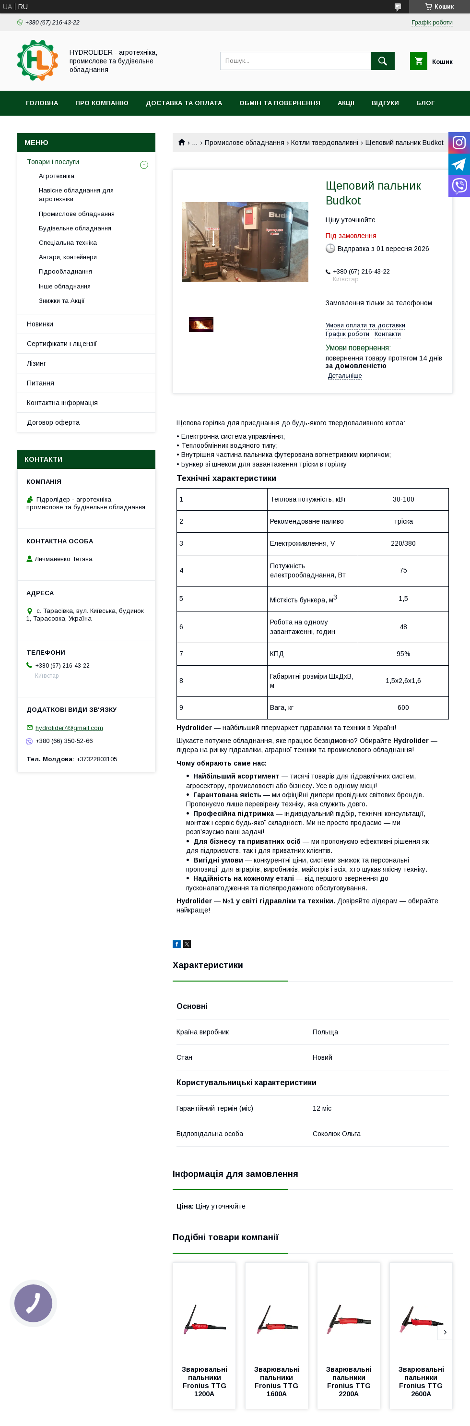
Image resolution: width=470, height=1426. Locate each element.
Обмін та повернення (279, 103)
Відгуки (385, 103)
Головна (42, 103)
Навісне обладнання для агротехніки (76, 195)
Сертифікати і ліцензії (62, 344)
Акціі (346, 103)
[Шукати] (383, 61)
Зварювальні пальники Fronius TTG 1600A (278, 1382)
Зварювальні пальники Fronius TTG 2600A (422, 1382)
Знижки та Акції (62, 300)
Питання (40, 383)
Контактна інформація (62, 403)
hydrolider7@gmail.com (69, 727)
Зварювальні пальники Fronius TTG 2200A (350, 1382)
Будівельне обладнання (75, 228)
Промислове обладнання (244, 142)
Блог (425, 103)
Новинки (40, 324)
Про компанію (102, 103)
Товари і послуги (53, 162)
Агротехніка (56, 176)
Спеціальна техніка (68, 242)
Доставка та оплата (184, 103)
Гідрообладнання (65, 271)
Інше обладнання (65, 286)
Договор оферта (53, 422)
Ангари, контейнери (68, 257)
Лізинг (36, 363)
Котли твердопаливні (324, 142)
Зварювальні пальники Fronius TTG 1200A (205, 1382)
